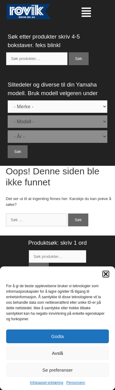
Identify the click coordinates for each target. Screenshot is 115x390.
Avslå (57, 353)
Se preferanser (57, 370)
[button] (106, 274)
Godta (57, 336)
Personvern (75, 383)
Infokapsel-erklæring (46, 383)
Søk (78, 58)
